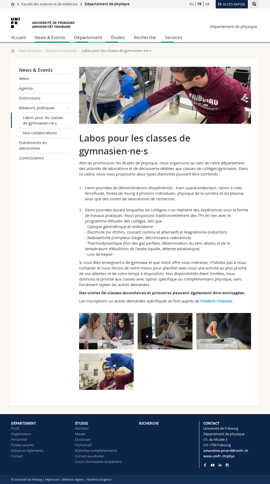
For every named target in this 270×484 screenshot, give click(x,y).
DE (207, 4)
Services (173, 37)
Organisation (21, 433)
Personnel (19, 439)
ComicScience (31, 157)
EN (191, 4)
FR (199, 4)
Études (118, 37)
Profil (15, 428)
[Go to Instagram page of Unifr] (227, 465)
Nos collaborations (40, 132)
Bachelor (82, 428)
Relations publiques (61, 50)
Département (88, 37)
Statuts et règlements (27, 450)
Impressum (52, 479)
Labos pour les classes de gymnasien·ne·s (43, 120)
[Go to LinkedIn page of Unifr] (220, 465)
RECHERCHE (149, 423)
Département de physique (107, 4)
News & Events (50, 37)
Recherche (145, 37)
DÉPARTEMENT (23, 423)
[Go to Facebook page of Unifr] (205, 465)
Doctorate (82, 439)
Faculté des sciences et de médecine (49, 4)
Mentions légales (73, 479)
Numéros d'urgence (99, 479)
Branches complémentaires (96, 450)
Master (80, 433)
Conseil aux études (89, 456)
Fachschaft (83, 445)
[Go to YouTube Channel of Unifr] (212, 465)
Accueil (18, 37)
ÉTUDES (81, 423)
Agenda (26, 88)
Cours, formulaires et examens (98, 461)
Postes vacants (22, 445)
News (24, 78)
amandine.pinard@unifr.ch (225, 450)
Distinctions (29, 98)
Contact (17, 456)
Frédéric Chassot (216, 301)
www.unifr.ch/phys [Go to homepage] (219, 456)
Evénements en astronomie (33, 145)
